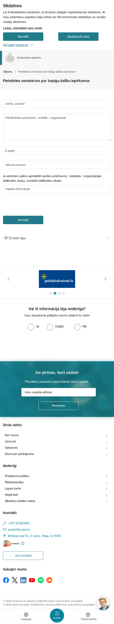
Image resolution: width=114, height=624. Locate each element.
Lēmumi (10, 441)
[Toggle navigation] (57, 616)
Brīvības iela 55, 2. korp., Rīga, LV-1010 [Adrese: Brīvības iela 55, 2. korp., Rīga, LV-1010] (34, 536)
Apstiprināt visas (78, 36)
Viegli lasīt (11, 495)
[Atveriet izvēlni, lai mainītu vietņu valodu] (26, 617)
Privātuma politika (17, 476)
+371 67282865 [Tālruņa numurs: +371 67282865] (19, 523)
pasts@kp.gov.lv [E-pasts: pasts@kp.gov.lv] (19, 529)
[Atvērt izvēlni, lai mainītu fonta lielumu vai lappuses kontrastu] (88, 617)
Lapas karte (13, 488)
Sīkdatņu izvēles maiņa (20, 501)
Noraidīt (23, 36)
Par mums (12, 435)
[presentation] (33, 205)
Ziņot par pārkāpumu (19, 454)
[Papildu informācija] (22, 543)
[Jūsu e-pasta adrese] (58, 392)
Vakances (11, 448)
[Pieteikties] (58, 405)
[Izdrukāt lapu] (57, 238)
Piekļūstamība (14, 482)
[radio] (33, 326)
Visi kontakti (23, 555)
